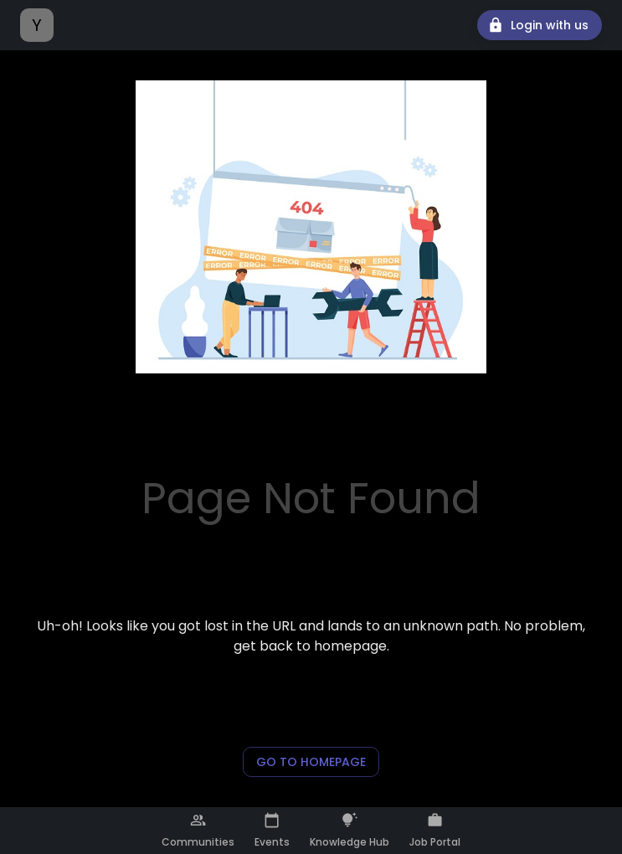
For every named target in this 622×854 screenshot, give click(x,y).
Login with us (539, 25)
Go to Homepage (311, 762)
